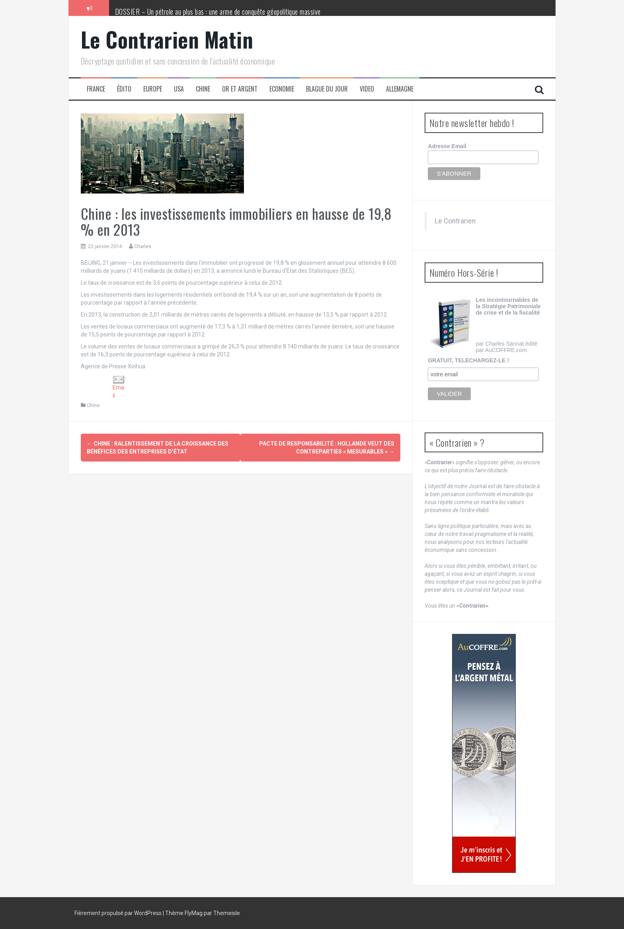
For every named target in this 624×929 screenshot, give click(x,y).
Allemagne (399, 89)
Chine (203, 89)
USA (179, 89)
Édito (124, 89)
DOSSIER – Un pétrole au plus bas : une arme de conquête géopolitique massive (218, 11)
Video (367, 89)
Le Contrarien (455, 221)
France (96, 89)
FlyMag (194, 913)
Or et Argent (239, 89)
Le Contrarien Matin (167, 39)
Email (119, 387)
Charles (142, 246)
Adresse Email (447, 146)
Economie (281, 89)
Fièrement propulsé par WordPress (118, 913)
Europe (152, 89)
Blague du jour (327, 89)
